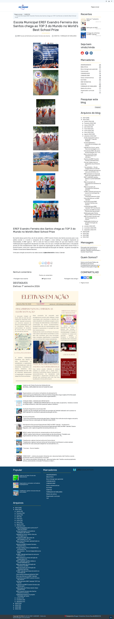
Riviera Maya (89, 616)
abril (18, 517)
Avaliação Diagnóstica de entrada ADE (34, 409)
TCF (82, 92)
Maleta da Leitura (86, 88)
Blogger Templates (79, 616)
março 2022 (87, 125)
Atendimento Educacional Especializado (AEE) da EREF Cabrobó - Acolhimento (46, 424)
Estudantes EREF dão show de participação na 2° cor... (92, 151)
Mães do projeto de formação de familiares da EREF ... (92, 183)
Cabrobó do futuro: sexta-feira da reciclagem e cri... (92, 148)
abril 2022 (87, 127)
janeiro (19, 511)
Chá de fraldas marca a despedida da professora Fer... (92, 164)
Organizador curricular (87, 90)
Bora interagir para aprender (89, 69)
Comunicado (84, 71)
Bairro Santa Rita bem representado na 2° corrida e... (90, 155)
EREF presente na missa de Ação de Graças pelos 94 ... (92, 174)
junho (18, 520)
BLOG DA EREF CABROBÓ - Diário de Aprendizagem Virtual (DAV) (29, 616)
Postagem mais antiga (71, 278)
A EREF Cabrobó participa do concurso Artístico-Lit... (92, 171)
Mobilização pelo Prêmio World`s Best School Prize (92, 213)
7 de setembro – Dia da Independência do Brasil (91, 167)
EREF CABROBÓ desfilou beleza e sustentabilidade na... (92, 178)
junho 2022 (87, 130)
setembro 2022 (88, 136)
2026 (84, 237)
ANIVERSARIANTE (86, 65)
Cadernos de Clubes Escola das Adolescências (36, 385)
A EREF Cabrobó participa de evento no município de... (92, 192)
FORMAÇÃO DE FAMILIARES (68, 36)
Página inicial (95, 7)
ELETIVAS (83, 80)
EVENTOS (27, 14)
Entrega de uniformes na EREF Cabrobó (93, 33)
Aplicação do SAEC (92, 27)
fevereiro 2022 (88, 123)
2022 (84, 119)
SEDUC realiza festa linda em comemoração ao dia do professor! (42, 432)
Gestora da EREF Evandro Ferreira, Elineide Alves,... (92, 159)
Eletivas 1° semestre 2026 (26, 286)
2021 (84, 118)
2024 (84, 233)
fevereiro (19, 513)
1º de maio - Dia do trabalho (31, 448)
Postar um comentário (45, 275)
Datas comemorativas (87, 77)
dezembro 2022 (89, 230)
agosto (19, 524)
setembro (19, 526)
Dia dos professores (29, 416)
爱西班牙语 (98, 616)
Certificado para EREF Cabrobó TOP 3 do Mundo (92, 207)
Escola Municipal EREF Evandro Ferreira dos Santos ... (90, 203)
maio (18, 518)
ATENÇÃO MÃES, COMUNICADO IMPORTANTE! (36, 401)
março (19, 515)
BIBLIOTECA (84, 67)
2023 (84, 231)
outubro (19, 598)
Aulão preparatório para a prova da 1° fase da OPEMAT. (91, 139)
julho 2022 (87, 132)
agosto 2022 (88, 134)
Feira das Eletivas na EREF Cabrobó (26, 576)
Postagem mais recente (21, 278)
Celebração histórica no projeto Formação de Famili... (91, 223)
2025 (84, 235)
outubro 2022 (88, 226)
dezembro (20, 601)
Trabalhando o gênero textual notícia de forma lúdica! (39, 440)
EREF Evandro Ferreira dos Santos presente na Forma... (91, 218)
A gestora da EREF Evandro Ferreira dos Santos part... (92, 210)
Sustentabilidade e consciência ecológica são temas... (92, 144)
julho (18, 522)
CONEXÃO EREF (85, 75)
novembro (20, 600)
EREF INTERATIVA (86, 82)
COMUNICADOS (85, 73)
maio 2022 (87, 128)
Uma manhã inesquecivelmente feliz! (92, 195)
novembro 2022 (89, 228)
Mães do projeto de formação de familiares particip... (91, 188)
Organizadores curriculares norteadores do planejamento (40, 393)
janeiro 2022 (88, 121)
